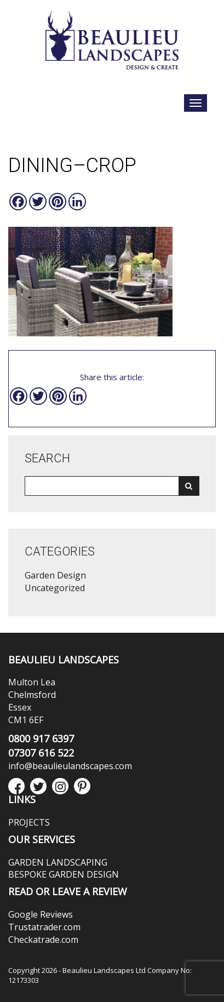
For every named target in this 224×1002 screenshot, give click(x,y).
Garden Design (55, 575)
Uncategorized (55, 588)
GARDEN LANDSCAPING (57, 862)
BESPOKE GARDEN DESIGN (63, 874)
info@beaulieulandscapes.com (70, 766)
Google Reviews (40, 914)
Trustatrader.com (44, 927)
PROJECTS (29, 822)
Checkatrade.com (43, 940)
